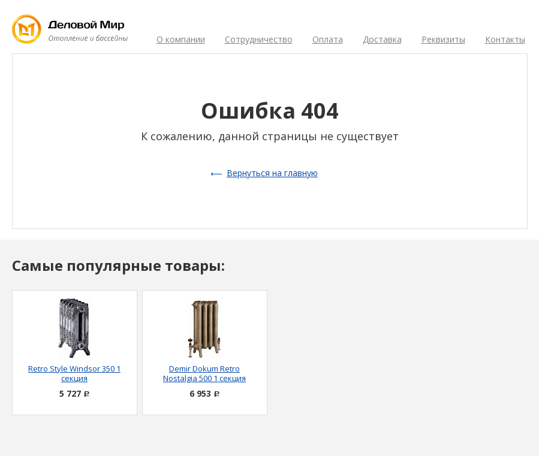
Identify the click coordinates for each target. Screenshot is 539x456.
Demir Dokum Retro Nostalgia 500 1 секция (204, 373)
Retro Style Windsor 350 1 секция (74, 373)
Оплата (327, 39)
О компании (180, 39)
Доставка (382, 39)
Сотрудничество (259, 39)
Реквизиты (443, 39)
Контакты (505, 39)
